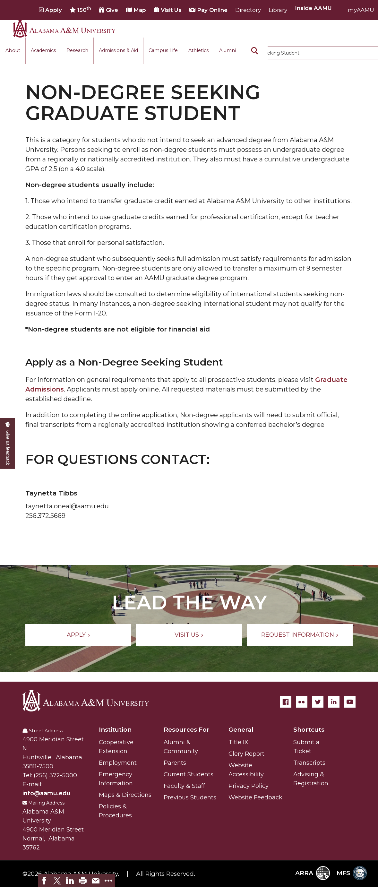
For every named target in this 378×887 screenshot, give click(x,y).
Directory (248, 10)
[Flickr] (301, 702)
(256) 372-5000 (55, 775)
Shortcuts (308, 729)
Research (77, 50)
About (12, 50)
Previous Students (190, 797)
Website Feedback (255, 797)
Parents (175, 762)
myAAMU (361, 10)
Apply (50, 10)
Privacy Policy (248, 785)
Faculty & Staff (184, 785)
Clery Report (246, 753)
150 (80, 9)
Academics (43, 50)
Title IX (238, 742)
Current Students (188, 774)
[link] (44, 880)
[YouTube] (350, 702)
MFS (352, 873)
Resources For (187, 729)
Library (278, 10)
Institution (115, 729)
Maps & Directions (125, 794)
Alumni (227, 50)
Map (136, 10)
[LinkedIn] (333, 702)
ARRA (312, 873)
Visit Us (168, 10)
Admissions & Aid (118, 50)
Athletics (198, 50)
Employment (118, 762)
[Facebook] (285, 702)
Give (108, 10)
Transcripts (309, 762)
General (240, 729)
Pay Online (208, 10)
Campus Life (163, 50)
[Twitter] (317, 702)
